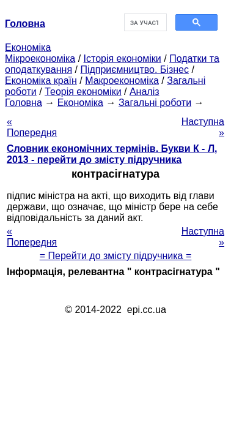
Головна (23, 102)
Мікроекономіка (40, 58)
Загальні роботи (155, 102)
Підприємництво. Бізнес (134, 69)
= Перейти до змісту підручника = (116, 256)
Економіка (28, 47)
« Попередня (32, 127)
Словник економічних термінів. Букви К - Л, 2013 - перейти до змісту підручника (112, 154)
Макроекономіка (122, 80)
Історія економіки (122, 58)
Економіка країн (41, 80)
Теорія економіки (83, 91)
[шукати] (144, 22)
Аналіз (145, 91)
